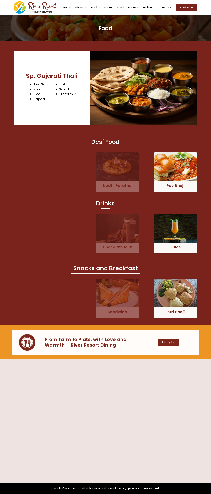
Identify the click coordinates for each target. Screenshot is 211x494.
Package (133, 7)
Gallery (148, 7)
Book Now (186, 7)
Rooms (108, 7)
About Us (81, 7)
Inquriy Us (168, 347)
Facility (95, 7)
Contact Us (164, 7)
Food (120, 7)
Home (67, 7)
